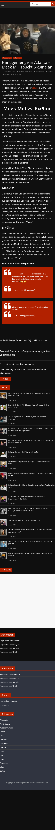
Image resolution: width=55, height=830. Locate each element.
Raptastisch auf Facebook (10, 641)
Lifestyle (3, 747)
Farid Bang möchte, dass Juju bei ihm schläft (23, 340)
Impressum (4, 705)
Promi (2, 759)
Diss (1, 736)
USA (2, 767)
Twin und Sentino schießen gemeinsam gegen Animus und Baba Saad (26, 353)
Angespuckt (6, 74)
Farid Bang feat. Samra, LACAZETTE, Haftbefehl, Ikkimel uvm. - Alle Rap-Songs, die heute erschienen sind (30, 509)
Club (12, 74)
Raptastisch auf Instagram (10, 645)
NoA (1, 755)
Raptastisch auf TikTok (8, 652)
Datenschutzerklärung (8, 701)
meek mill (18, 74)
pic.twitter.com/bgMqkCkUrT (30, 310)
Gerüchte (3, 740)
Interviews (4, 744)
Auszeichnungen (6, 728)
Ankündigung (5, 724)
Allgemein (17, 58)
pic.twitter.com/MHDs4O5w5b (24, 284)
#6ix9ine (15, 274)
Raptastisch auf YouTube (9, 648)
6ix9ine (50, 71)
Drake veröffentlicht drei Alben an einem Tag (23, 452)
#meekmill (27, 274)
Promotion (4, 763)
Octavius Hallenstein (25, 71)
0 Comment (39, 71)
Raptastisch (7, 58)
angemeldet (14, 369)
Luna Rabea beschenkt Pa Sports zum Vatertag (24, 520)
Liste (2, 751)
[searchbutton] (53, 4)
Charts (2, 732)
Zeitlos (2, 771)
